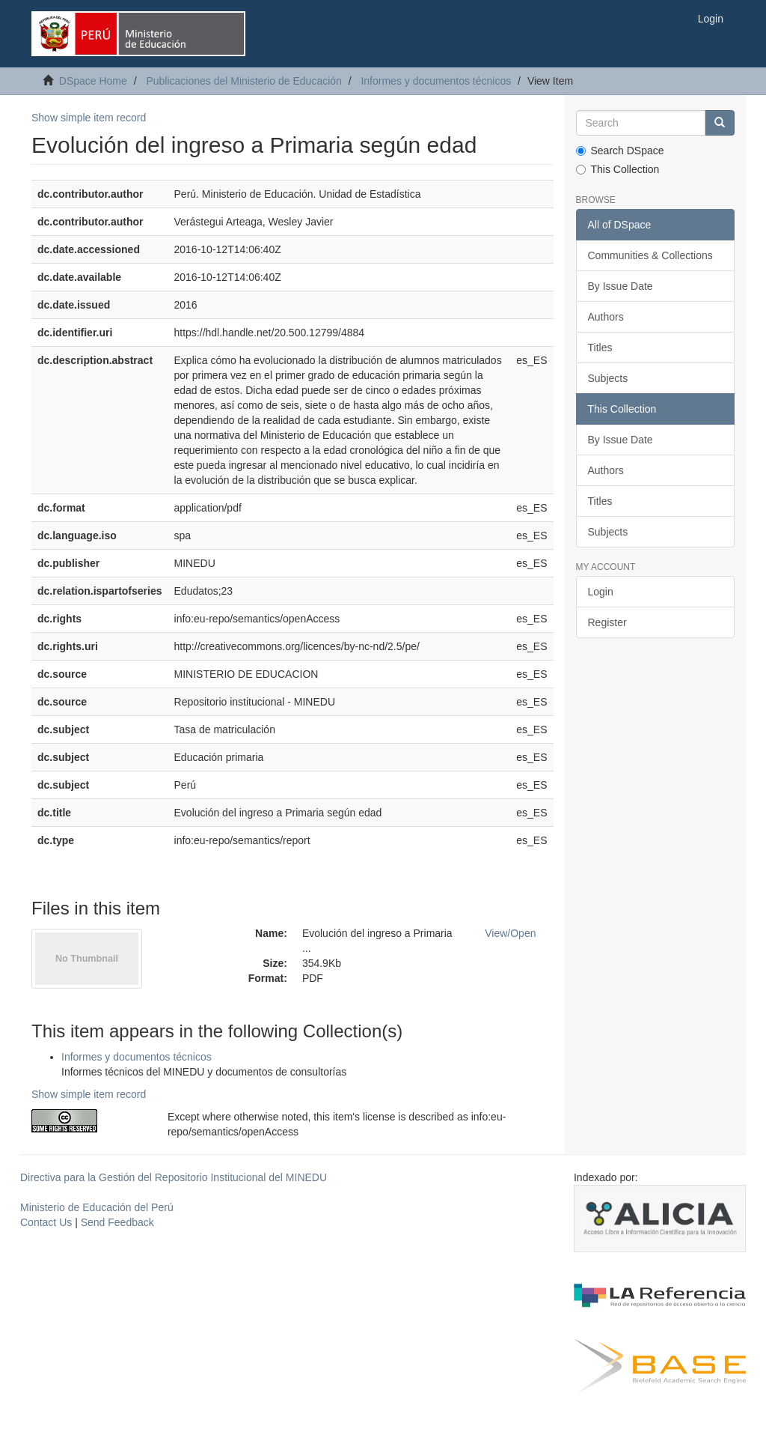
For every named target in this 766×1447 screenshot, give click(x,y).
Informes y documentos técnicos (436, 81)
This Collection (618, 169)
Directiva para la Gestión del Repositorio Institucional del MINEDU (173, 1177)
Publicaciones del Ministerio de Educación (243, 81)
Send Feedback (117, 1222)
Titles (600, 348)
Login (600, 592)
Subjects (608, 378)
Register (607, 622)
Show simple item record (88, 118)
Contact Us (46, 1222)
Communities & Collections (650, 255)
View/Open (510, 933)
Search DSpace (620, 151)
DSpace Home (93, 81)
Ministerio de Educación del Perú (97, 1207)
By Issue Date (620, 286)
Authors (606, 317)
